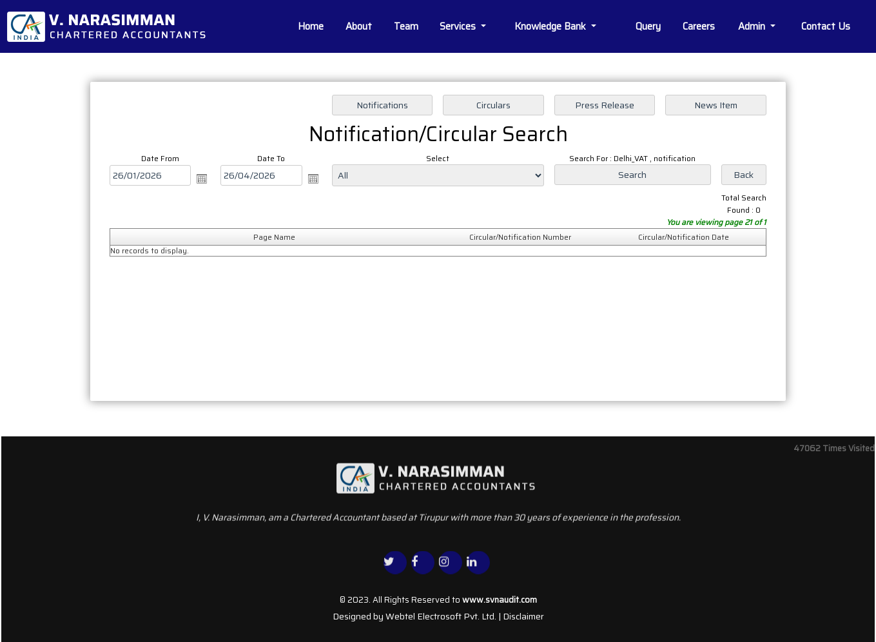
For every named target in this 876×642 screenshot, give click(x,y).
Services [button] (459, 26)
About (359, 26)
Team (406, 26)
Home (311, 26)
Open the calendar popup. (202, 178)
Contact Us (825, 26)
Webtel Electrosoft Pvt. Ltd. (440, 616)
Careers (699, 26)
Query (648, 26)
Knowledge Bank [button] (551, 26)
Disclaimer (523, 616)
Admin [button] (753, 26)
